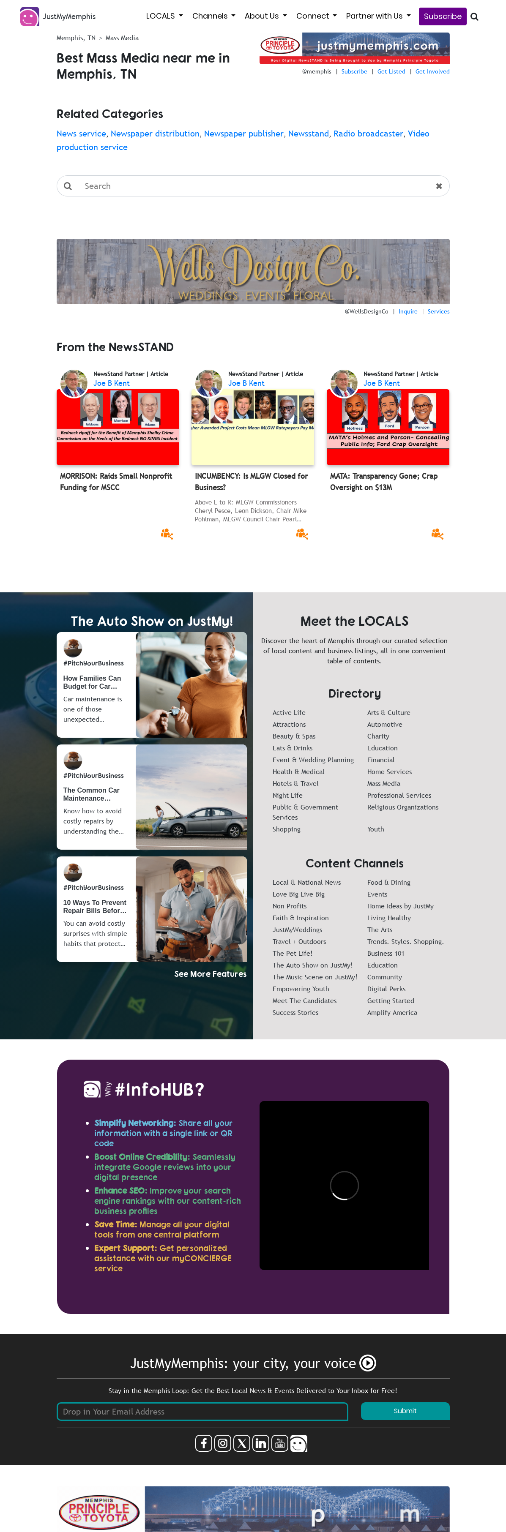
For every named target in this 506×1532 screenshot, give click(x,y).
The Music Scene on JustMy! (315, 976)
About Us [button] (263, 16)
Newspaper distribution (155, 133)
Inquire (408, 311)
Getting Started (390, 1000)
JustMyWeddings (297, 929)
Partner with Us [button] (375, 16)
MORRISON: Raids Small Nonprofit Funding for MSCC (116, 481)
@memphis (316, 71)
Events (377, 894)
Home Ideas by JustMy (400, 905)
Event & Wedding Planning (313, 759)
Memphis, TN (76, 37)
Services (439, 311)
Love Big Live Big (299, 894)
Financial (381, 759)
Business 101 (386, 953)
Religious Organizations (402, 807)
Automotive (384, 724)
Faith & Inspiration (301, 917)
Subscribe (443, 16)
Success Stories (295, 1012)
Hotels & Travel (296, 783)
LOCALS (161, 16)
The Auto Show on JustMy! (313, 965)
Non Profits (289, 905)
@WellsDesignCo (366, 311)
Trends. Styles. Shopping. (405, 941)
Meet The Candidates (304, 1000)
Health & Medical (299, 771)
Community (384, 976)
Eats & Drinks (292, 747)
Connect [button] (313, 16)
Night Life (288, 795)
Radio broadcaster (368, 133)
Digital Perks (386, 988)
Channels (211, 16)
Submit (405, 1411)
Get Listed (391, 71)
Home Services (389, 771)
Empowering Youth (301, 988)
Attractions (289, 724)
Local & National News (307, 882)
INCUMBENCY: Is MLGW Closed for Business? (251, 481)
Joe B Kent (111, 383)
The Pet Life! (293, 953)
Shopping (287, 829)
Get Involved (433, 71)
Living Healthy (389, 917)
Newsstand (308, 133)
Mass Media (383, 783)
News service (81, 133)
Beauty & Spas (294, 736)
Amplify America (392, 1012)
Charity (378, 736)
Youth (375, 829)
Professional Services (399, 795)
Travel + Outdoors (299, 941)
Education (382, 747)
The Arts (379, 929)
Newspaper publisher (244, 133)
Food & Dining (388, 882)
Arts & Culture (388, 712)
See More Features (210, 973)
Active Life (289, 712)
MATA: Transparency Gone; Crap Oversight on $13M (384, 481)
